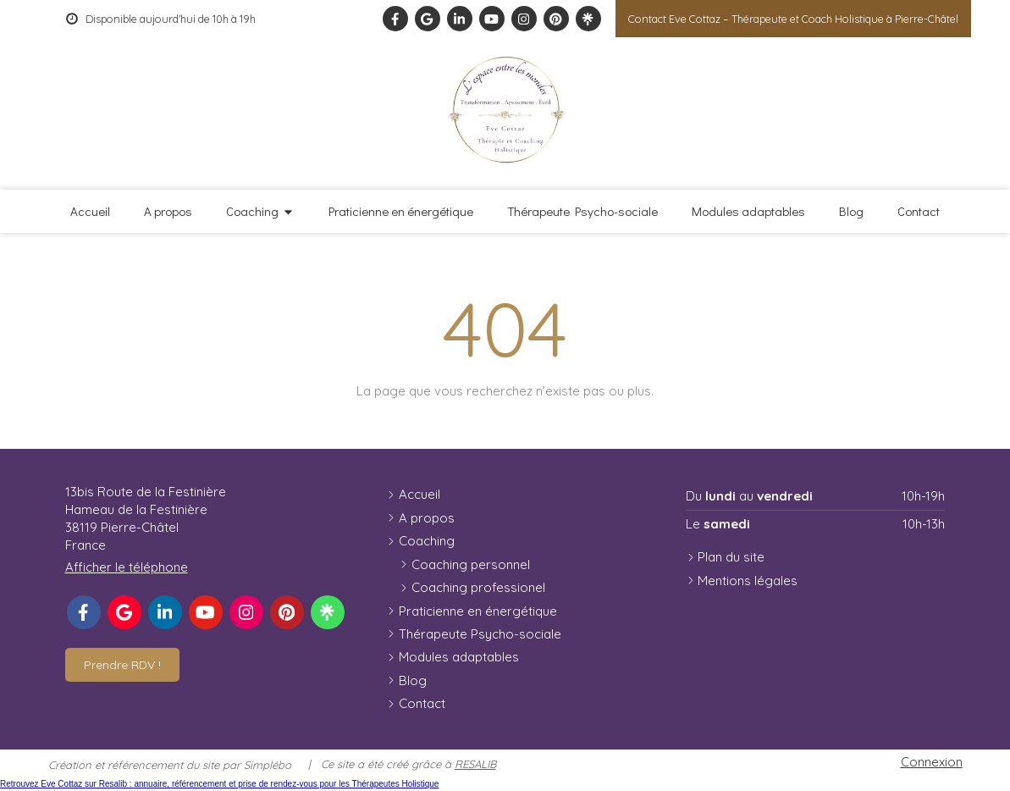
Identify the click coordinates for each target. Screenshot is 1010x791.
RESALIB (475, 764)
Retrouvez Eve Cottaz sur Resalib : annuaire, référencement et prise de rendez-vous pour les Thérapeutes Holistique (219, 783)
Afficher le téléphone (126, 567)
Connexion (932, 762)
